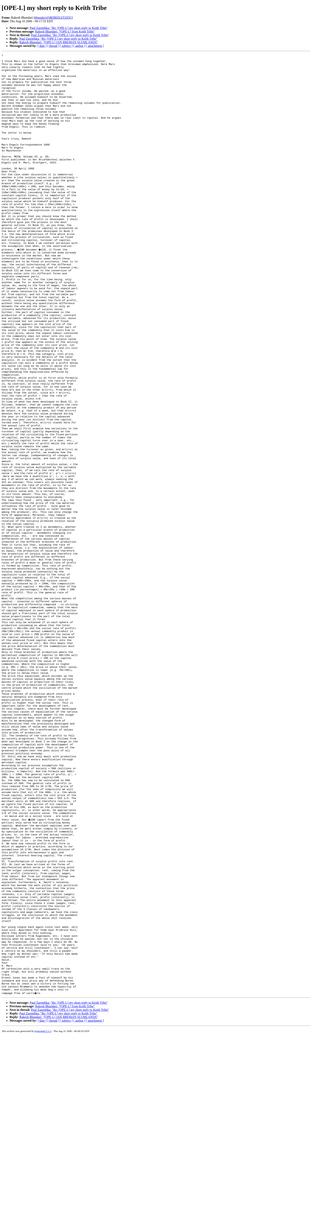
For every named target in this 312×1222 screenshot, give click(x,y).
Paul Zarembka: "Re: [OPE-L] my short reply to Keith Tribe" (69, 28)
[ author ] (79, 46)
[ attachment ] (95, 46)
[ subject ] (66, 46)
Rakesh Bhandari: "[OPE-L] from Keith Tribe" (65, 31)
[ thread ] (53, 46)
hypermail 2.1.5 (43, 1217)
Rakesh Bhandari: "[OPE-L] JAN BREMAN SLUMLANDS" (58, 42)
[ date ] (42, 46)
